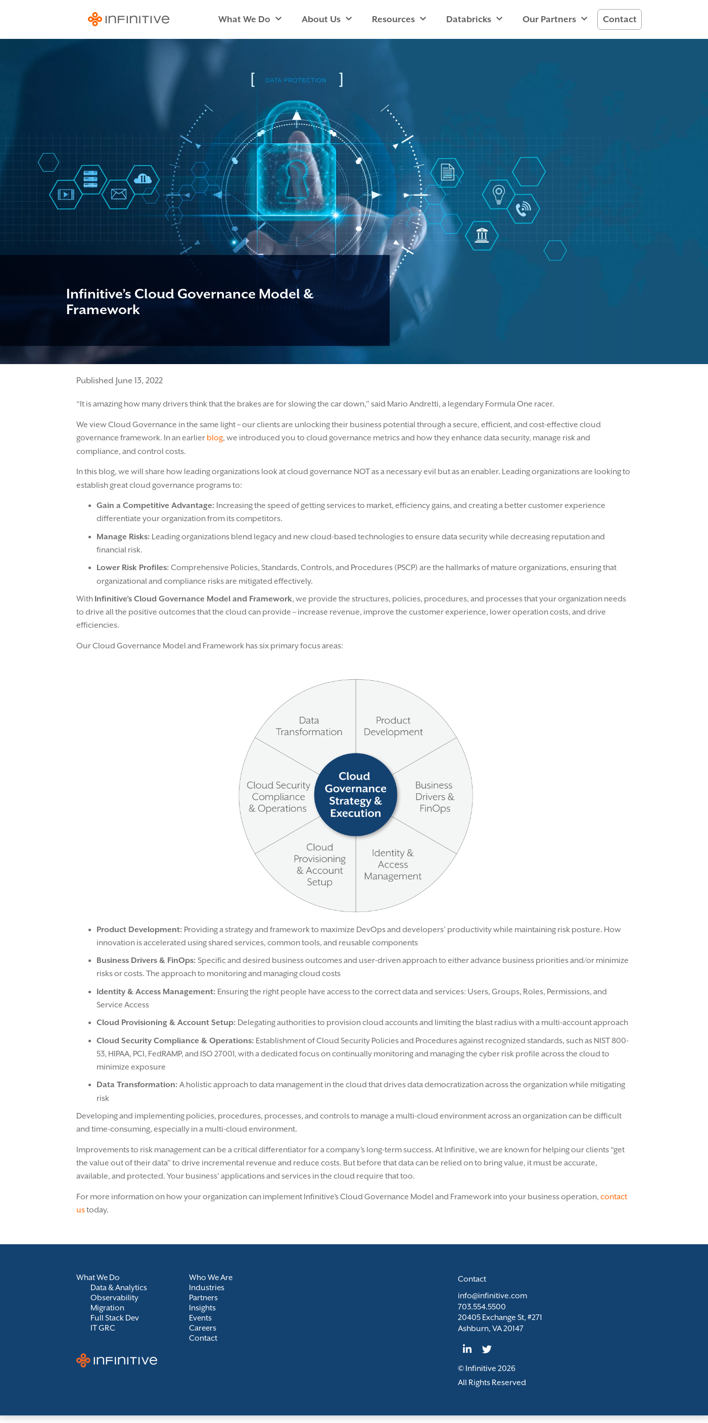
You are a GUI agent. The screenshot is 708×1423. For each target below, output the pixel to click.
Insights (202, 1307)
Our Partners (555, 19)
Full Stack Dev (114, 1318)
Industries (207, 1287)
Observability (114, 1297)
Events (200, 1318)
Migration (107, 1307)
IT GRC (102, 1328)
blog (215, 437)
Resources (399, 19)
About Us (327, 19)
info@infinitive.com (492, 1295)
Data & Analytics (119, 1287)
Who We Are (211, 1277)
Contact (620, 19)
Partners (203, 1297)
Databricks (474, 19)
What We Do (249, 19)
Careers (203, 1328)
